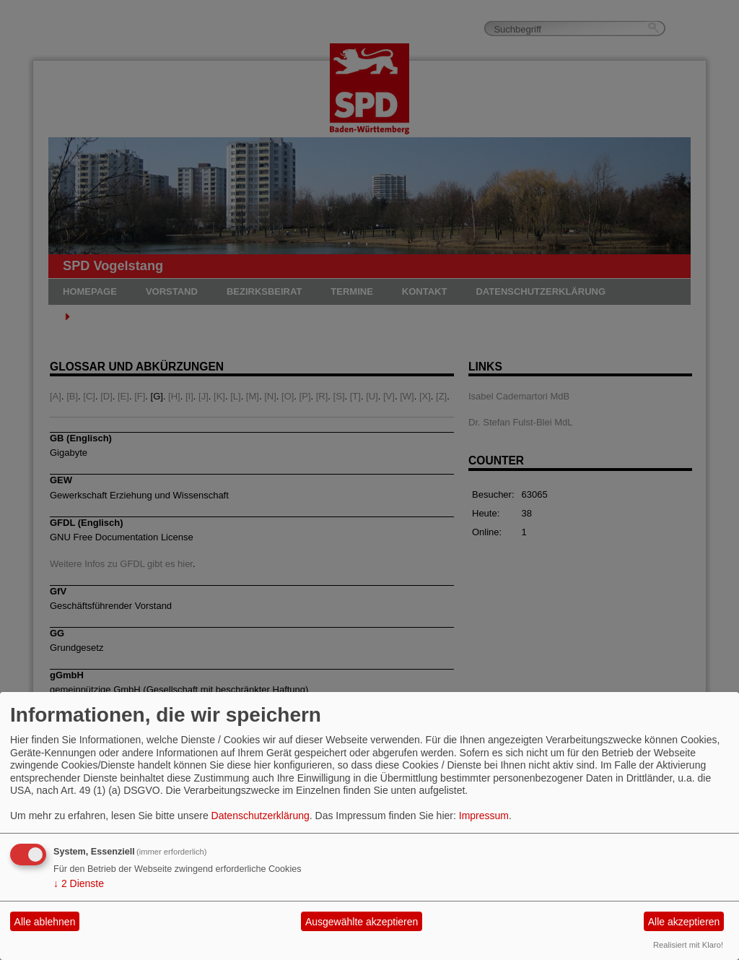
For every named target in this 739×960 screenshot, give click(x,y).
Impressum (484, 815)
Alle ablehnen (45, 921)
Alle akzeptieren (684, 921)
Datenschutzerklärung (260, 815)
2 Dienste (78, 883)
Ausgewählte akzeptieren (361, 921)
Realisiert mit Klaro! (688, 944)
